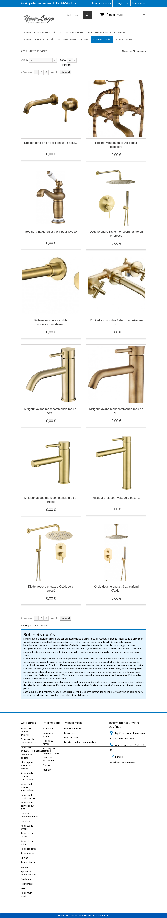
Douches (25, 821)
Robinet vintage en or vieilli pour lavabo (51, 231)
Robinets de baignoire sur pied (27, 805)
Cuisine (24, 857)
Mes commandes (73, 728)
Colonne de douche (71, 32)
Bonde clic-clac (28, 862)
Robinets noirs (124, 39)
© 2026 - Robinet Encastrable (36, 908)
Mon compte (73, 723)
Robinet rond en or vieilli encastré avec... (51, 142)
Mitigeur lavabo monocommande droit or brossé (50, 499)
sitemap (47, 769)
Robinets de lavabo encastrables (106, 32)
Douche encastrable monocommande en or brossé (116, 233)
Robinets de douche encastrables (27, 776)
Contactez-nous (101, 3)
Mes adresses (71, 737)
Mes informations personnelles (80, 742)
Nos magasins (49, 748)
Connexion (138, 3)
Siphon (24, 867)
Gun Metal (26, 879)
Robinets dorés (101, 39)
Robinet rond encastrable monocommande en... (50, 322)
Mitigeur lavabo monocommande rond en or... (116, 411)
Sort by (24, 60)
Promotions (49, 728)
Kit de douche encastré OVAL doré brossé (51, 588)
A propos (47, 765)
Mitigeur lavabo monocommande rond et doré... (50, 411)
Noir (23, 888)
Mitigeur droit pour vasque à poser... (116, 497)
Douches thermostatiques (73, 39)
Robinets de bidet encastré (38, 39)
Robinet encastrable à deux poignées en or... (116, 322)
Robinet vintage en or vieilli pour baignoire (116, 145)
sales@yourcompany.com (123, 762)
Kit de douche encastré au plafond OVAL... (116, 588)
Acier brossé (27, 883)
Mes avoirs (69, 733)
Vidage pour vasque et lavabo (27, 765)
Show (63, 60)
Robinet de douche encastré (39, 32)
